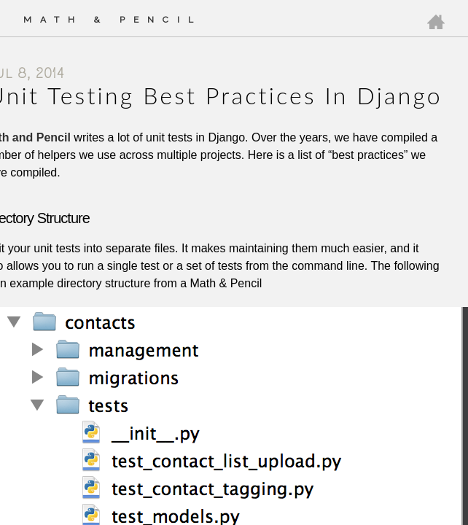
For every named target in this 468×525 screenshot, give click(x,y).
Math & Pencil (112, 20)
